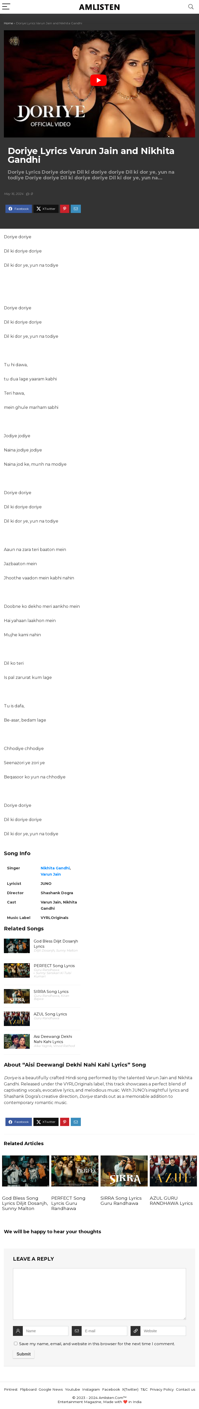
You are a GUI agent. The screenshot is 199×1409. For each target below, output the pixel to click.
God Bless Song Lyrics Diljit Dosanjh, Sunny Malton (25, 1203)
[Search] (191, 7)
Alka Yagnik (43, 1046)
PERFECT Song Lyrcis (54, 965)
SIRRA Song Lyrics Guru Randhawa (121, 1200)
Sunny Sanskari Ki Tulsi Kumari (52, 974)
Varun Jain (51, 874)
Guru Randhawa (46, 970)
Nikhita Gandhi (55, 868)
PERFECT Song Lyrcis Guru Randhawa (68, 1203)
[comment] (99, 1294)
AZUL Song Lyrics (50, 1014)
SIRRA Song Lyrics (51, 991)
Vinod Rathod (64, 1046)
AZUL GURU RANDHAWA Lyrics (171, 1200)
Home (8, 23)
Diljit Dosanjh (44, 950)
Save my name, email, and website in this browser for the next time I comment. (97, 1343)
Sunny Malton (66, 950)
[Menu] (6, 7)
